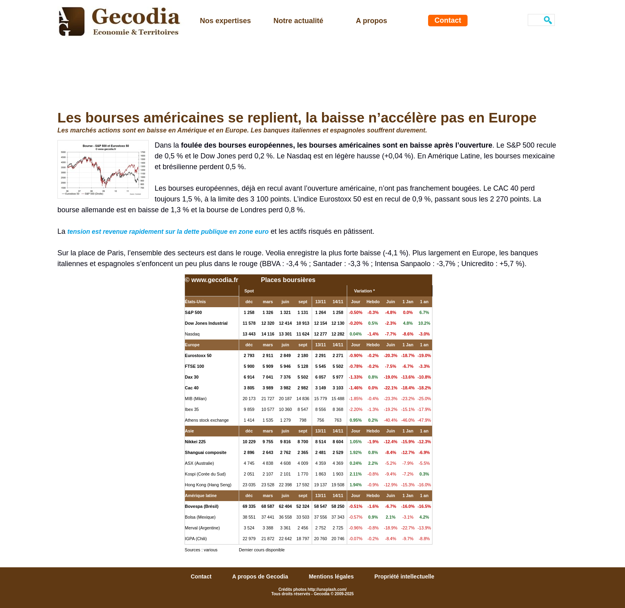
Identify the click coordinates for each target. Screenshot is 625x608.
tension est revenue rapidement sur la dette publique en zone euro (168, 231)
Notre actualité (298, 21)
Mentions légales (332, 576)
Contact (447, 20)
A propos (371, 21)
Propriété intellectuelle (404, 576)
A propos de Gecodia (260, 576)
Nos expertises (225, 21)
